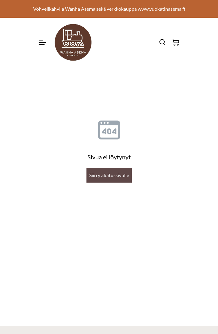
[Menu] (42, 42)
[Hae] (162, 42)
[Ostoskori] (176, 42)
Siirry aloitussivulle (109, 175)
